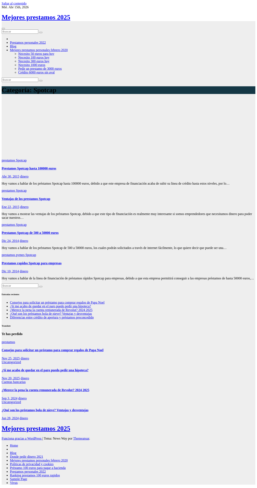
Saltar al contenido (14, 3)
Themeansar (81, 438)
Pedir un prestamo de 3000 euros (40, 68)
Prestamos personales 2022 (28, 42)
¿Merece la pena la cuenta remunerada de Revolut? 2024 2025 (51, 310)
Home (14, 445)
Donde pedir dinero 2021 (26, 456)
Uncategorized (11, 362)
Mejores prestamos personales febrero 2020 (39, 50)
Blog (13, 46)
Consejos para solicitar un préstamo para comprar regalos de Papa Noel (57, 302)
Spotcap (21, 160)
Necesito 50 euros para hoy (36, 53)
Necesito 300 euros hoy (33, 61)
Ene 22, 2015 (10, 207)
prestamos (9, 160)
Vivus (14, 482)
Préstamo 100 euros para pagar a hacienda (38, 468)
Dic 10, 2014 (10, 271)
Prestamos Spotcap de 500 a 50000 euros (30, 232)
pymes (20, 255)
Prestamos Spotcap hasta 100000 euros (29, 168)
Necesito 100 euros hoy (33, 57)
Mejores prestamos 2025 (36, 17)
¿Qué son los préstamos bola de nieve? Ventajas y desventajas (51, 313)
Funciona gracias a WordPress (22, 438)
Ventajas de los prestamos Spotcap (26, 199)
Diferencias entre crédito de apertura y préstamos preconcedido (52, 317)
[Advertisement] (128, 127)
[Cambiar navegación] (3, 28)
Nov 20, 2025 (11, 378)
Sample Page (18, 479)
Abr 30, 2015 (10, 176)
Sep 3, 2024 (9, 398)
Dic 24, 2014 (10, 241)
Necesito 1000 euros (31, 65)
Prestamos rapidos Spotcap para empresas (32, 263)
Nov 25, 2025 (11, 358)
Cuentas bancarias (14, 382)
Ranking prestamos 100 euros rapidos (35, 475)
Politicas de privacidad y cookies (32, 464)
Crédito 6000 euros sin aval (36, 72)
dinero (24, 176)
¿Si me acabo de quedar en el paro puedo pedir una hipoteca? (50, 306)
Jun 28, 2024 (10, 418)
